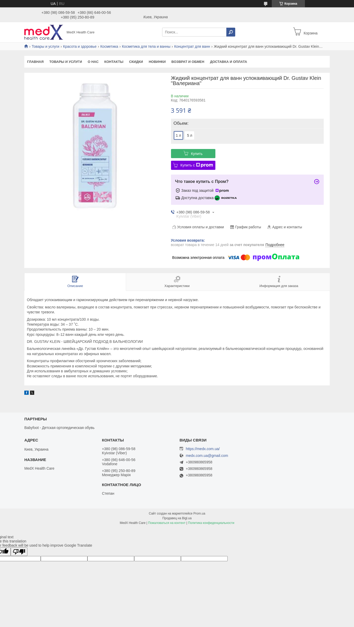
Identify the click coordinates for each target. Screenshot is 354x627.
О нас (93, 62)
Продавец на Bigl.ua (177, 518)
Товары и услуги (45, 46)
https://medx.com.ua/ (203, 449)
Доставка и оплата (228, 62)
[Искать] (230, 32)
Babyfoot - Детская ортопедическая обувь (59, 428)
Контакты (113, 62)
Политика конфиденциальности (211, 523)
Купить (196, 154)
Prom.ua (199, 513)
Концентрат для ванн (192, 46)
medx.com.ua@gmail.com (207, 456)
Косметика (109, 46)
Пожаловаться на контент (166, 523)
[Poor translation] (19, 551)
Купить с (196, 165)
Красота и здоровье (80, 46)
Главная (35, 62)
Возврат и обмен (188, 62)
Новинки (157, 62)
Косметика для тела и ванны (146, 46)
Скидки (136, 62)
